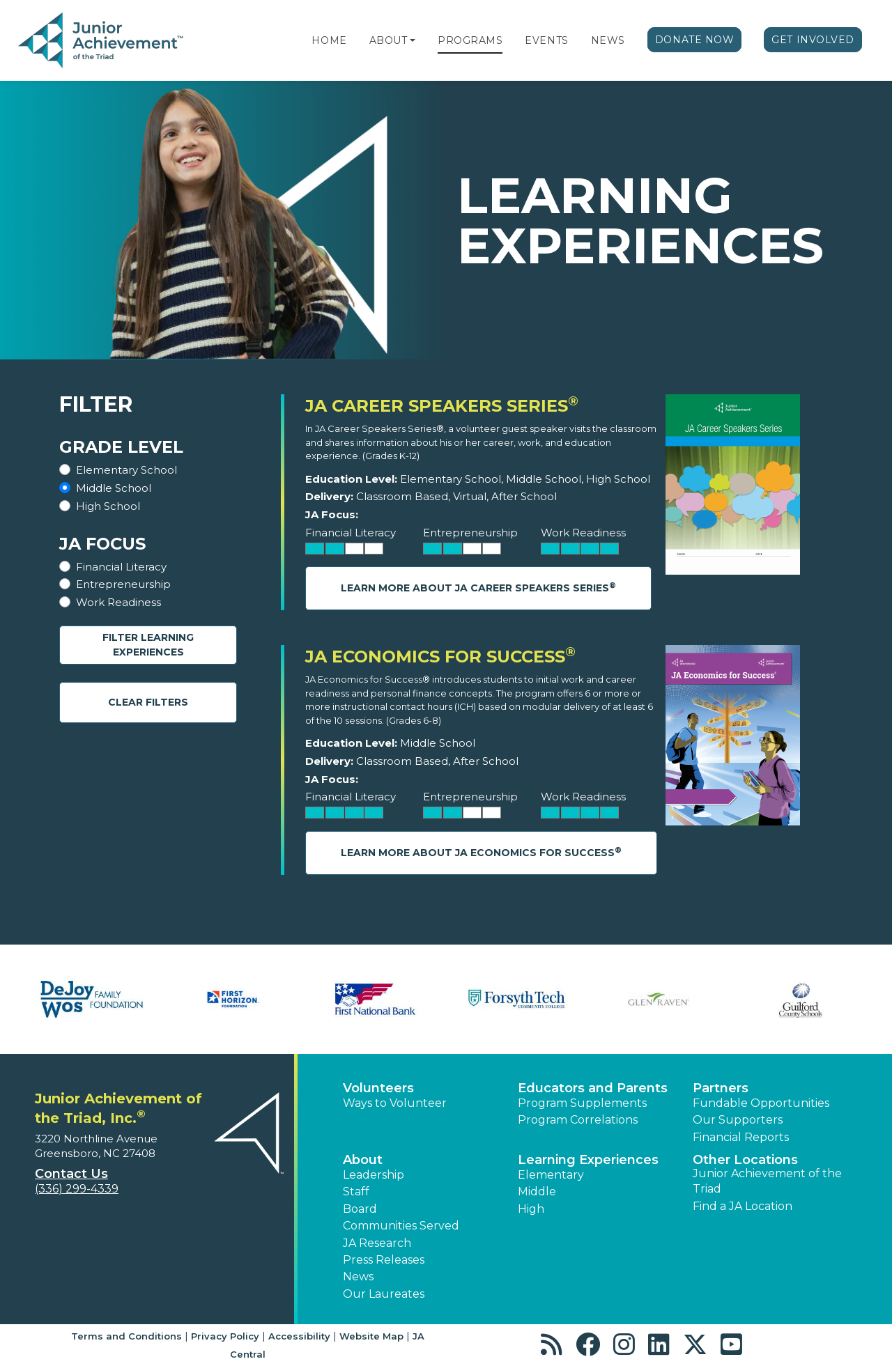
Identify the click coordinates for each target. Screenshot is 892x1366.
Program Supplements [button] (582, 1103)
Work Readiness (118, 602)
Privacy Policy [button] (225, 1336)
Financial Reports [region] (741, 1137)
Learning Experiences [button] (588, 1160)
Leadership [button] (373, 1174)
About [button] (363, 1160)
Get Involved (812, 39)
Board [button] (360, 1209)
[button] (412, 40)
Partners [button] (720, 1088)
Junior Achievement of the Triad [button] (767, 1181)
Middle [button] (537, 1191)
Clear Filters (148, 702)
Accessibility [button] (299, 1336)
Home (329, 40)
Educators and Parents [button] (593, 1088)
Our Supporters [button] (738, 1119)
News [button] (358, 1276)
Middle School (113, 488)
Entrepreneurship (123, 584)
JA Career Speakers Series (441, 406)
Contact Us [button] (71, 1173)
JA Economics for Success (440, 656)
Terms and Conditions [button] (126, 1336)
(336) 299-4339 (76, 1188)
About (388, 40)
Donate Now (695, 39)
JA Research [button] (377, 1243)
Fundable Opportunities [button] (761, 1103)
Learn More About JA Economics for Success (481, 852)
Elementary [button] (551, 1174)
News (608, 40)
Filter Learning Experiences (148, 644)
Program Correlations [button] (578, 1119)
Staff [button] (356, 1191)
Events (546, 40)
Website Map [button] (371, 1336)
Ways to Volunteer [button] (395, 1103)
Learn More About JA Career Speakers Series (478, 587)
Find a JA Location (742, 1206)
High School (108, 506)
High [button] (531, 1209)
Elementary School (126, 469)
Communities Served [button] (401, 1225)
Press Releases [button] (383, 1259)
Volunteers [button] (378, 1088)
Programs (470, 40)
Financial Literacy (121, 566)
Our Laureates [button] (383, 1294)
